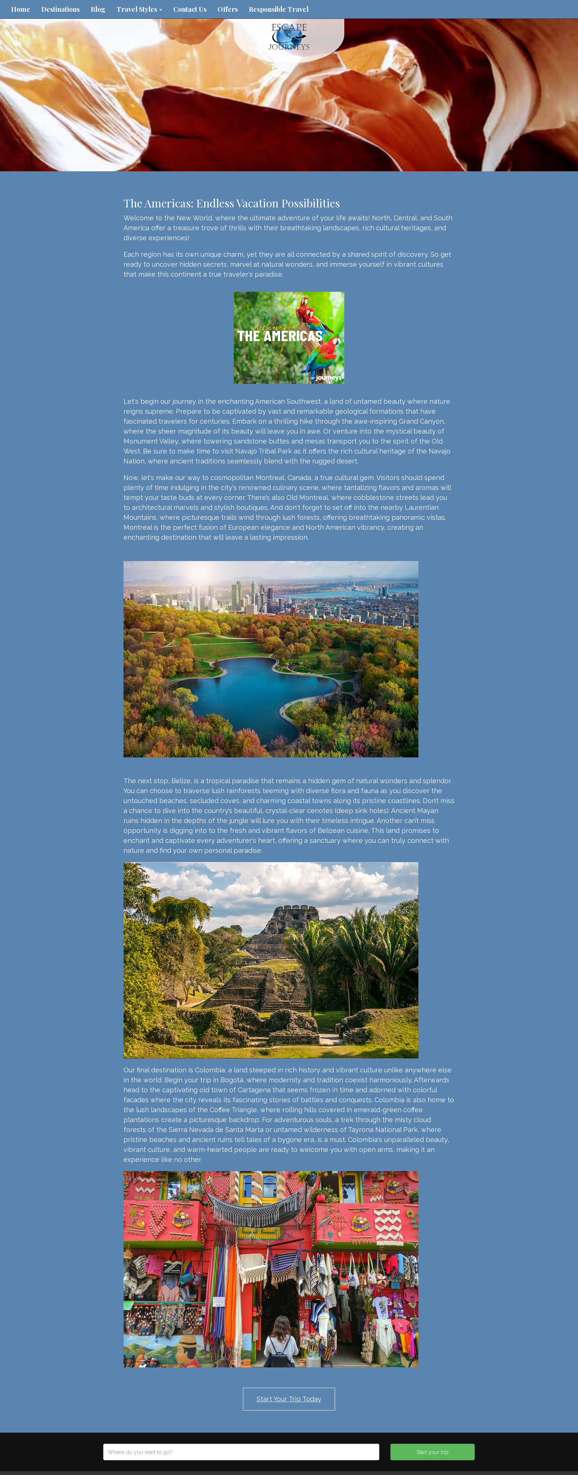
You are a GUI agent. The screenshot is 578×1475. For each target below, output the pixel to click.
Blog (98, 9)
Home (20, 9)
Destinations (60, 9)
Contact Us (189, 9)
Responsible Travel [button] (279, 9)
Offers (227, 9)
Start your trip (433, 1452)
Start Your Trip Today (289, 1399)
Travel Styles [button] (139, 9)
